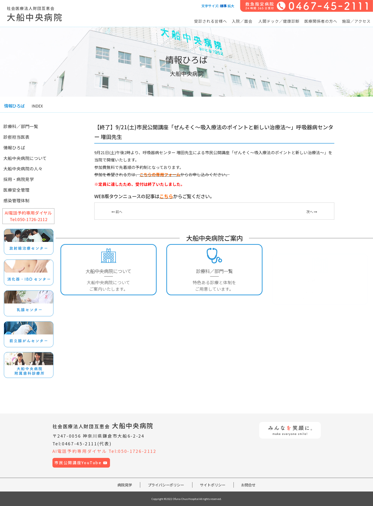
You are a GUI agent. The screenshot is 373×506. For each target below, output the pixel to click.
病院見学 (124, 484)
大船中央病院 (103, 425)
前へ (116, 211)
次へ (311, 211)
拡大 (230, 5)
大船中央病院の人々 (23, 169)
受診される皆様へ (210, 21)
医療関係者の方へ (320, 21)
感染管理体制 (16, 200)
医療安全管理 (16, 190)
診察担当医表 (16, 137)
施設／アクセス (356, 21)
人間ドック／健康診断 (279, 21)
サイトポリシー (212, 484)
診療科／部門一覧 (20, 126)
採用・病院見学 (18, 179)
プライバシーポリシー (166, 484)
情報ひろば (14, 148)
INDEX (37, 106)
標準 (223, 5)
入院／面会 (242, 21)
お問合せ (248, 484)
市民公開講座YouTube (81, 462)
